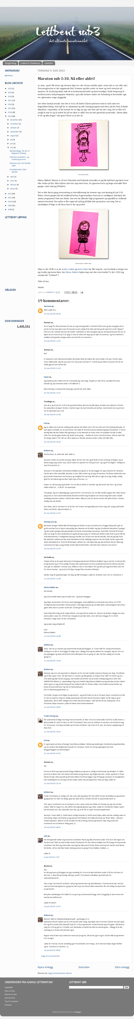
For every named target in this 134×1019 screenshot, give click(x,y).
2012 (10, 194)
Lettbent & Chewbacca (30, 63)
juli (11, 140)
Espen (46, 377)
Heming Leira (49, 522)
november (14, 124)
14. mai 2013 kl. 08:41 (52, 827)
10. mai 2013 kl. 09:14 (52, 314)
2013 (10, 116)
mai (12, 148)
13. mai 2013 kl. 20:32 (52, 754)
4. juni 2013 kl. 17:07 (51, 857)
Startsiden (84, 967)
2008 (10, 210)
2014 (10, 112)
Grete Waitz (83, 269)
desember (14, 120)
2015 (10, 108)
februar (13, 185)
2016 (10, 104)
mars (12, 181)
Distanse (8, 1005)
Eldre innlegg (122, 967)
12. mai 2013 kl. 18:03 (52, 707)
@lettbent (9, 76)
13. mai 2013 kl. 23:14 (52, 784)
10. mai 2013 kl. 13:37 (52, 393)
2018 (10, 97)
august (13, 136)
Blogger (78, 1012)
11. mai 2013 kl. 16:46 (52, 636)
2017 (10, 101)
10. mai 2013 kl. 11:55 (52, 341)
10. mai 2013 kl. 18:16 (52, 442)
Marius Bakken (72, 272)
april (12, 177)
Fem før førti (10, 998)
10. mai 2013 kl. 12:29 (52, 368)
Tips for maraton (11, 1001)
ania (45, 836)
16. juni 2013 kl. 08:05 (52, 950)
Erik (45, 423)
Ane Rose (47, 306)
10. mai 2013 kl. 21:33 (52, 513)
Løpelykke (48, 63)
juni (11, 144)
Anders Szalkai (68, 269)
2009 (10, 206)
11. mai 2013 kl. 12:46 (52, 579)
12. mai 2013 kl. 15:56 (52, 661)
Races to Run (10, 991)
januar (13, 189)
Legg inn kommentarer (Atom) (60, 973)
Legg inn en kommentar (50, 956)
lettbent (50, 292)
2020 (10, 89)
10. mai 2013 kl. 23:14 (52, 549)
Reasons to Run (11, 994)
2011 (10, 198)
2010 (10, 202)
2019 (10, 93)
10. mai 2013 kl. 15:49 (52, 415)
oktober (13, 128)
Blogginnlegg (10, 63)
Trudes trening (50, 716)
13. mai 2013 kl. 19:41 (52, 732)
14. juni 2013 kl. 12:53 (52, 907)
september (14, 132)
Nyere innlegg (45, 967)
